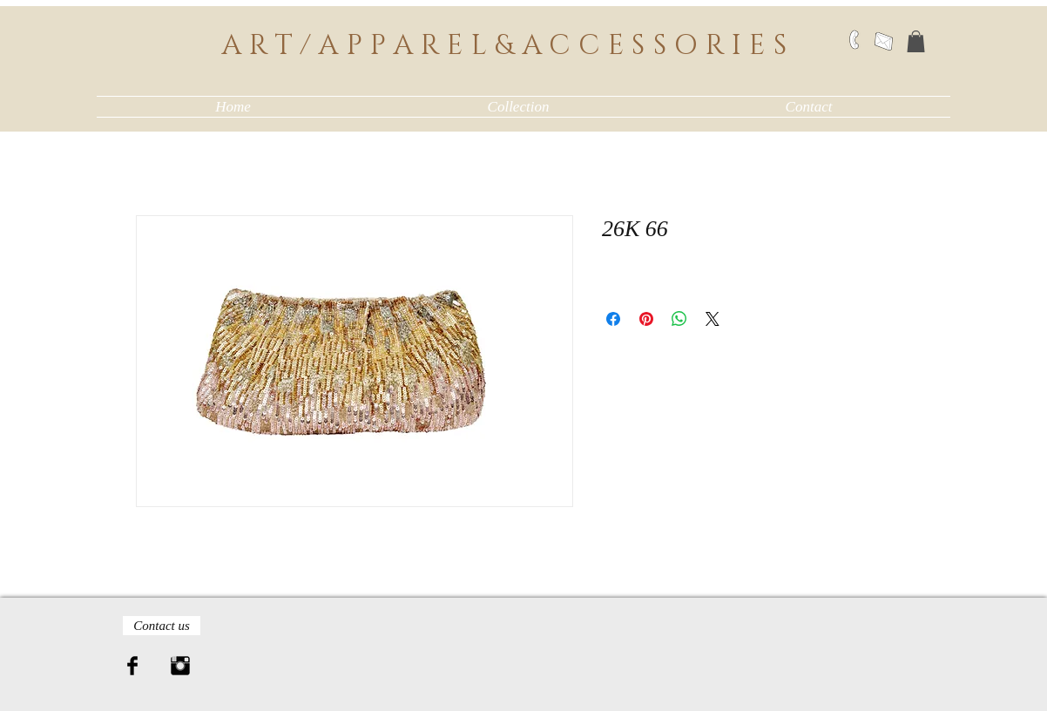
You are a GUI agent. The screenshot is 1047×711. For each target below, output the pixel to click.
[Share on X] (712, 318)
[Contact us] (161, 625)
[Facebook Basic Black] (132, 665)
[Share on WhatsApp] (679, 318)
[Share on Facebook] (613, 318)
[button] (916, 41)
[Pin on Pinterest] (646, 318)
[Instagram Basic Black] (180, 665)
